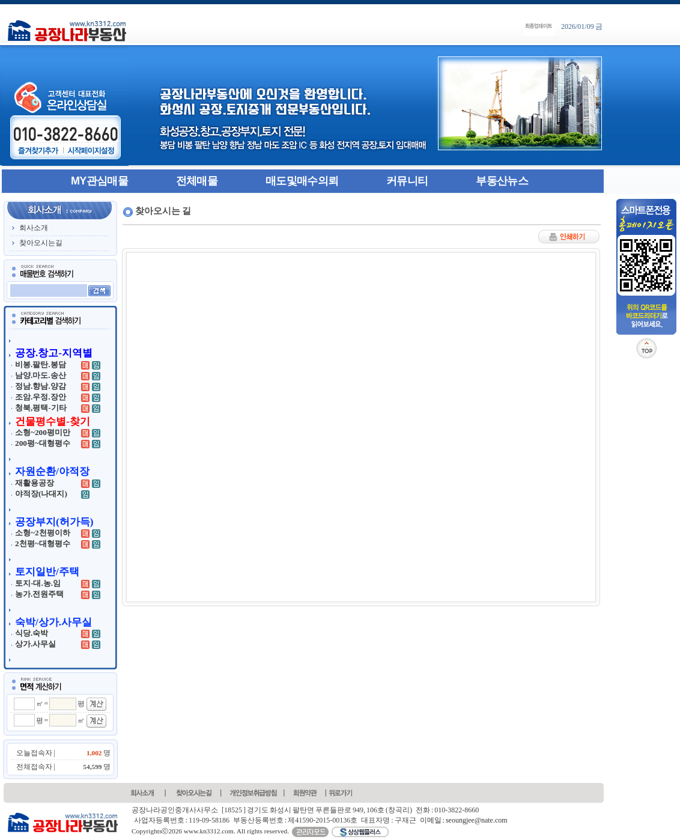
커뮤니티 (407, 181)
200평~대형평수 (42, 443)
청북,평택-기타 (41, 407)
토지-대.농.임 (38, 583)
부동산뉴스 (502, 181)
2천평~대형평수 (42, 543)
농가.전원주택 (39, 593)
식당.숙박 (31, 633)
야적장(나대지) (41, 493)
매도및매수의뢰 (302, 181)
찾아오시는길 (40, 243)
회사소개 (33, 228)
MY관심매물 (99, 181)
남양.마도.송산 (40, 375)
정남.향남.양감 (40, 386)
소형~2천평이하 (42, 532)
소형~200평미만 (42, 432)
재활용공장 (34, 482)
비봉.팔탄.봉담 (40, 364)
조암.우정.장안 (40, 396)
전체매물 (196, 181)
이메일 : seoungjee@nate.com (464, 820)
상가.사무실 (35, 643)
